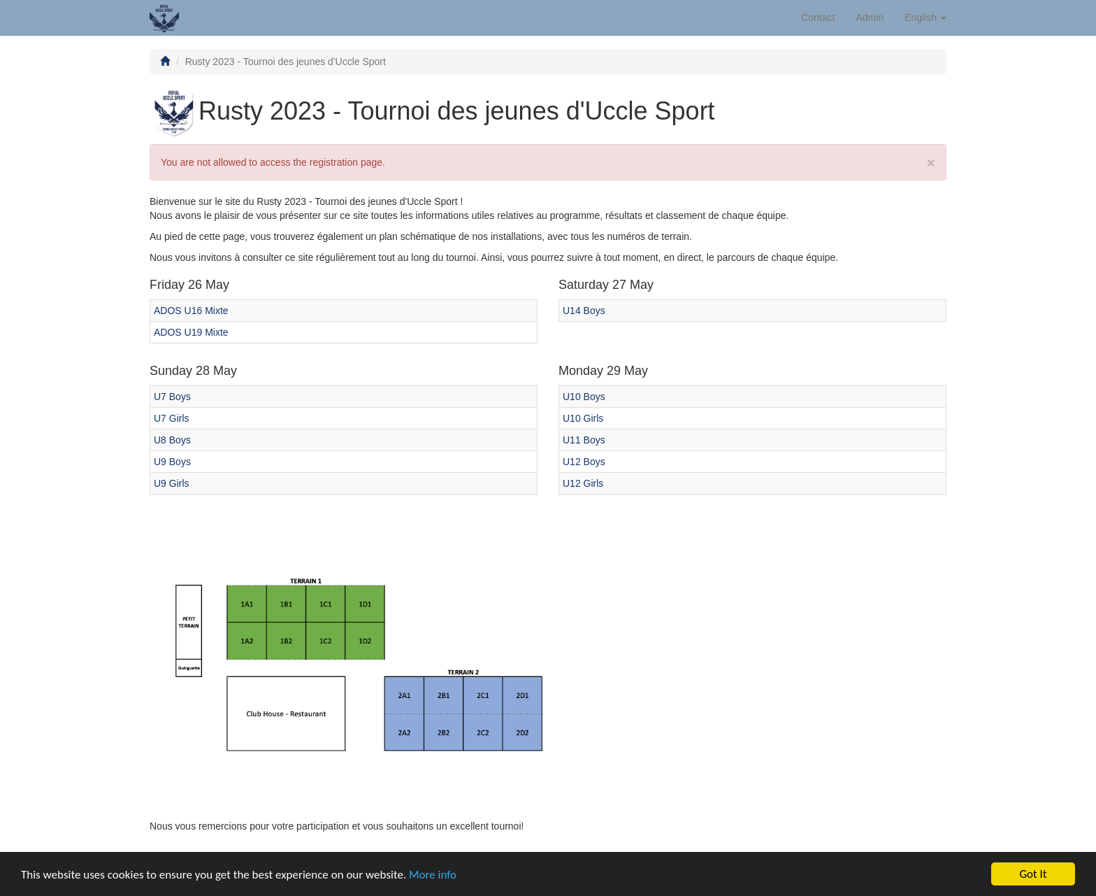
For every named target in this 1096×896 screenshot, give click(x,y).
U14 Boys (584, 310)
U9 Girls (171, 483)
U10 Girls (583, 418)
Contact (818, 17)
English (925, 17)
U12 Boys (584, 461)
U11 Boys (584, 440)
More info (432, 874)
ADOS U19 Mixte (191, 332)
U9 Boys (172, 461)
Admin (870, 17)
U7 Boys (172, 396)
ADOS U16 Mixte (191, 310)
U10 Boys (584, 396)
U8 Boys (172, 440)
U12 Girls (583, 483)
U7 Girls (171, 418)
